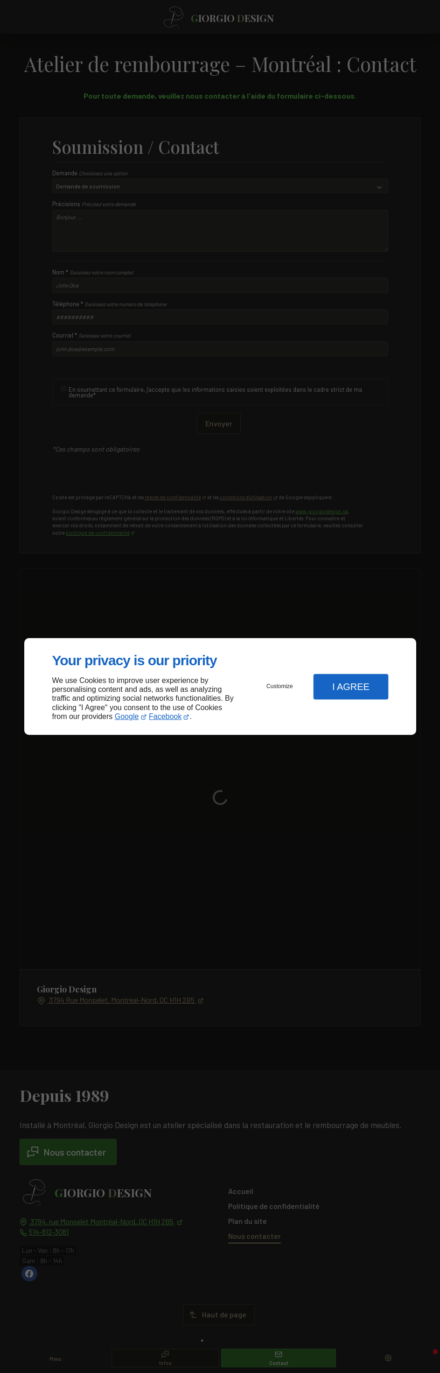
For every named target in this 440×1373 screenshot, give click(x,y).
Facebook (165, 716)
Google (127, 716)
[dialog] (220, 686)
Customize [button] (279, 686)
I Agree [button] (351, 687)
